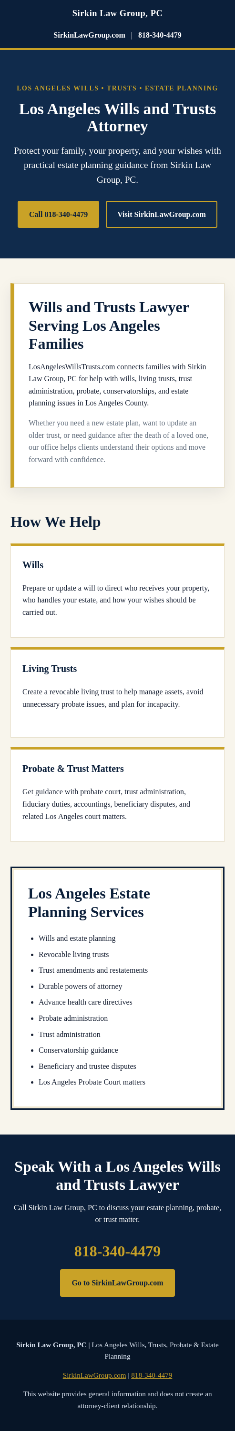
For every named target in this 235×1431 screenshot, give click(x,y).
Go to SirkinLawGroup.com (117, 1283)
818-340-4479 (160, 35)
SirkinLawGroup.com (89, 35)
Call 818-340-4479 (58, 214)
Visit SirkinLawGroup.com (161, 214)
